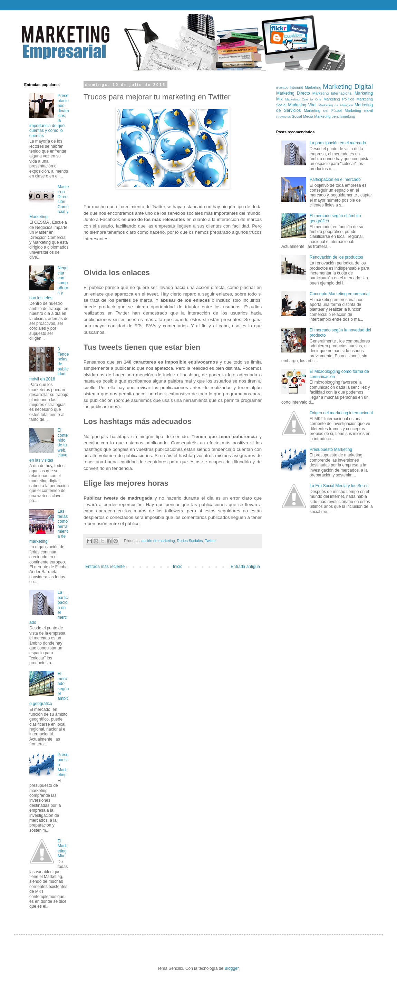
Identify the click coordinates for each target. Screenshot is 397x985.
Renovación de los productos (336, 257)
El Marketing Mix (62, 848)
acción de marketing (158, 541)
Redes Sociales (190, 541)
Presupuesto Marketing (331, 449)
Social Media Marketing (311, 116)
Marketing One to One (303, 99)
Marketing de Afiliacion (335, 105)
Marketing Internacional (332, 93)
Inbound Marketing (305, 87)
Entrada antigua (245, 566)
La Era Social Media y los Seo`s (339, 485)
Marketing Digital (348, 86)
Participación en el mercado (335, 179)
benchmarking (343, 116)
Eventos (282, 87)
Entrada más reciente (105, 566)
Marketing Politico (338, 99)
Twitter (210, 541)
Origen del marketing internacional (341, 413)
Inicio (178, 566)
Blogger (231, 968)
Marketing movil (359, 110)
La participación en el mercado (338, 143)
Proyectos (283, 116)
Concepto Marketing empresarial (339, 293)
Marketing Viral (302, 105)
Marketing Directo (293, 93)
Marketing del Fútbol (322, 110)
